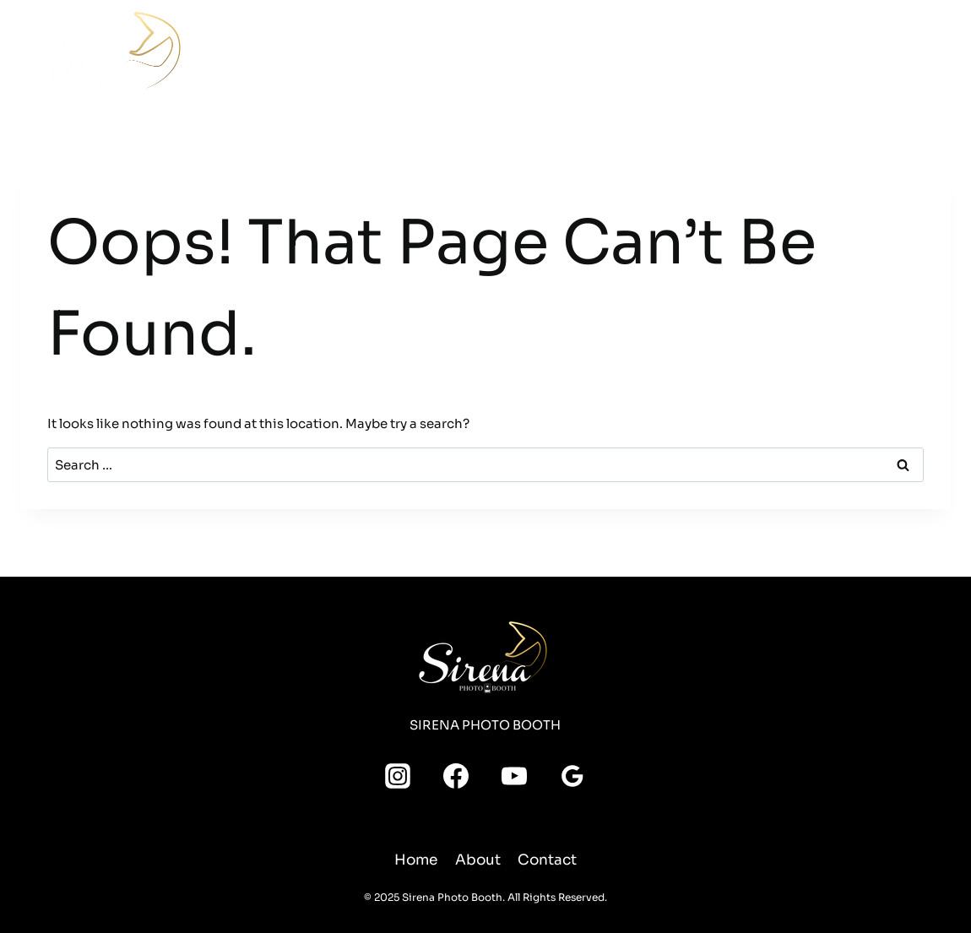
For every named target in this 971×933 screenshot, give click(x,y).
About (676, 51)
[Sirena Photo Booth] (104, 55)
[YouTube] (782, 67)
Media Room (604, 51)
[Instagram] (812, 36)
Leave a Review (915, 50)
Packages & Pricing (400, 51)
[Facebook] (782, 36)
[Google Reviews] (812, 67)
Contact (735, 51)
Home (229, 51)
